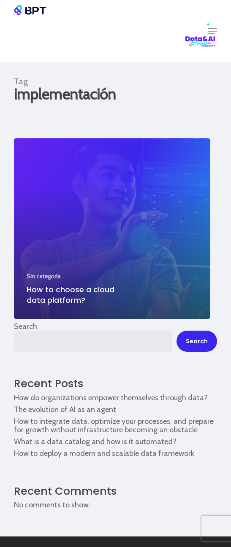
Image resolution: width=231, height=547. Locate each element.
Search (25, 326)
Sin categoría (43, 276)
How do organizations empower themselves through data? (111, 397)
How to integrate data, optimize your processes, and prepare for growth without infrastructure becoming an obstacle (114, 425)
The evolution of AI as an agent (65, 409)
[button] (212, 31)
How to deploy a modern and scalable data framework (104, 453)
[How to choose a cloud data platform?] (112, 228)
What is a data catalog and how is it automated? (95, 441)
